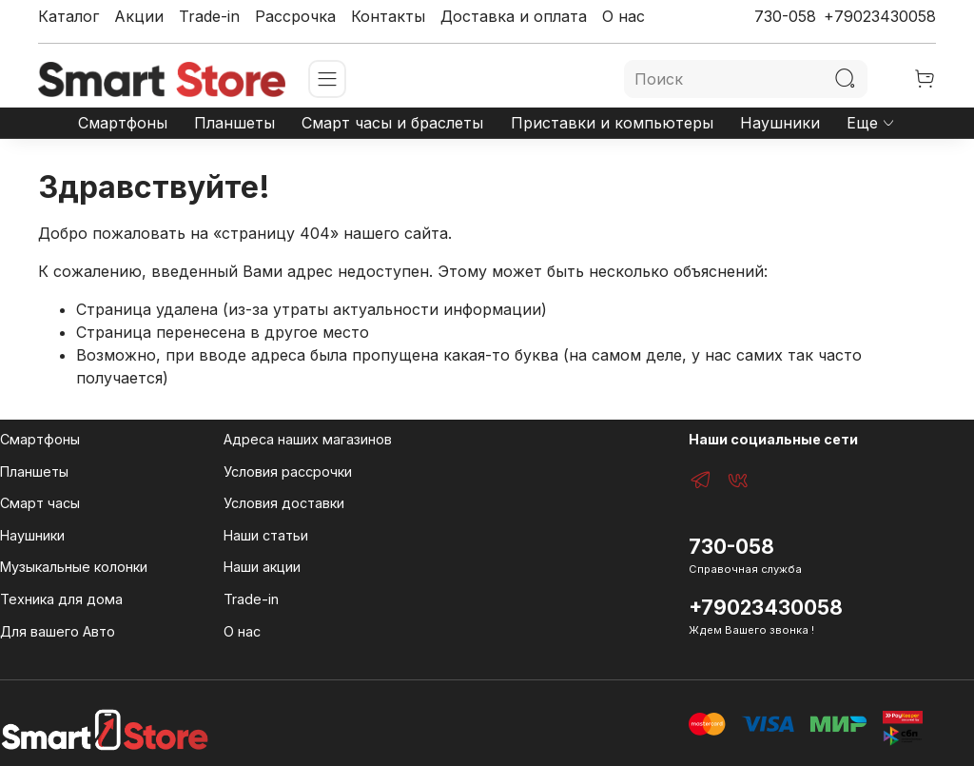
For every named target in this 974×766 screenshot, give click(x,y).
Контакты (388, 16)
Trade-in (209, 16)
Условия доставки (284, 503)
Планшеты (234, 122)
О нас (623, 16)
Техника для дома (61, 599)
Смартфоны (122, 122)
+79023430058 (880, 16)
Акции (139, 16)
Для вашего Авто (57, 631)
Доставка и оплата (513, 16)
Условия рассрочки (288, 471)
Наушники (780, 122)
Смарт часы (40, 503)
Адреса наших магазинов (308, 439)
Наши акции (262, 567)
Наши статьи (266, 535)
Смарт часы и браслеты (392, 122)
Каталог (68, 16)
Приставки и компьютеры (612, 122)
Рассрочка (295, 16)
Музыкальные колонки (73, 567)
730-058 (785, 16)
